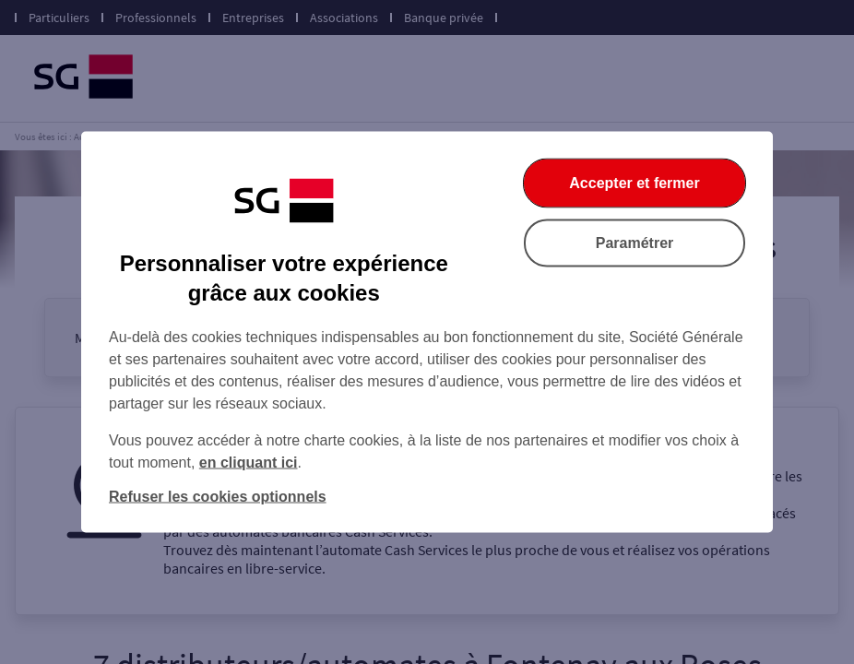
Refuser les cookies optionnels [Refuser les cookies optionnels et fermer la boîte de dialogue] (217, 496)
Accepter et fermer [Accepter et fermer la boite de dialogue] (634, 183)
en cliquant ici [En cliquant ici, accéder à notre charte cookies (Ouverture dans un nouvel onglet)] (248, 462)
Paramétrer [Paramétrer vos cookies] (635, 243)
